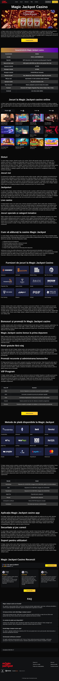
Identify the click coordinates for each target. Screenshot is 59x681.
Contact (36, 1)
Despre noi (35, 662)
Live (22, 110)
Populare (8, 110)
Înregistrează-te (29, 40)
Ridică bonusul (29, 413)
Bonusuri (26, 1)
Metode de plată (54, 664)
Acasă (16, 1)
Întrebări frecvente (54, 666)
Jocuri (21, 1)
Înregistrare (55, 1)
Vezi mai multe (29, 590)
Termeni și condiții (36, 664)
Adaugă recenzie (50, 565)
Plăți (31, 1)
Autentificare (48, 1)
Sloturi (51, 110)
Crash (37, 110)
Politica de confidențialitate (38, 666)
